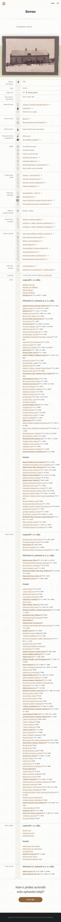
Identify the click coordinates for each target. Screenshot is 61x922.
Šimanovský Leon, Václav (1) (32, 576)
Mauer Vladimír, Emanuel (32, 735)
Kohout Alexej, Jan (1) (30, 688)
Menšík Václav (28, 738)
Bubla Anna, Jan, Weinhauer (32, 849)
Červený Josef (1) (28, 324)
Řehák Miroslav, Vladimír (32, 433)
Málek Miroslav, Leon (30, 486)
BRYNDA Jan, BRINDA (30, 287)
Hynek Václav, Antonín (31, 334)
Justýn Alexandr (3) (29, 665)
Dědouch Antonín (29, 329)
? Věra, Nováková (29, 808)
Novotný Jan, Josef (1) (30, 756)
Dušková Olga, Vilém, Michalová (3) (34, 467)
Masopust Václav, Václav (31, 493)
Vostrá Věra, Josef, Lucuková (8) (33, 813)
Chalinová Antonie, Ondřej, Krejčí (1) (35, 652)
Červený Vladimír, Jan (30, 326)
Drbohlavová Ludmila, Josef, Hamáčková (37, 465)
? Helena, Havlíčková (30, 636)
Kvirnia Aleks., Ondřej (30, 363)
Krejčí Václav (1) (28, 545)
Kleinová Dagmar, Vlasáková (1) (33, 680)
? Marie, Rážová (28, 724)
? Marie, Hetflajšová (30, 719)
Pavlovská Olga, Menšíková (32, 766)
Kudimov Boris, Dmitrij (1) (31, 480)
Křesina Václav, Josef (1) (30, 353)
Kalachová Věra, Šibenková (32, 342)
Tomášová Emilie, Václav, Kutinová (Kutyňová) (39, 792)
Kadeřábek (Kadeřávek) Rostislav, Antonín (38, 337)
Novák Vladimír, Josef (30, 501)
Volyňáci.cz (3, 3)
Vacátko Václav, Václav (30, 441)
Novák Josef (27, 748)
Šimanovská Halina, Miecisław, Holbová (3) (37, 571)
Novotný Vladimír (29, 386)
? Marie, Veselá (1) (28, 730)
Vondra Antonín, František (32, 449)
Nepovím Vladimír (29, 547)
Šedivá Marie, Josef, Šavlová (32, 787)
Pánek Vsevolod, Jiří (30, 394)
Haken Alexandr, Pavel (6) (31, 874)
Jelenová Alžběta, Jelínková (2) (33, 654)
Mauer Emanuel (28, 732)
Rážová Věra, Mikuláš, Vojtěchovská (35, 428)
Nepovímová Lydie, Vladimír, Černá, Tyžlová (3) (38, 373)
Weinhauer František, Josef (32, 859)
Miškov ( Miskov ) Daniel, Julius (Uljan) (37, 368)
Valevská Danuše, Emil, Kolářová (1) (34, 803)
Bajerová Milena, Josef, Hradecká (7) (35, 462)
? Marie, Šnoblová (29, 727)
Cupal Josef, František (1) (31, 599)
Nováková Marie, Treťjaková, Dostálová (37, 550)
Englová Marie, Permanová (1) (33, 623)
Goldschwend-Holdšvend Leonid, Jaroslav (37, 625)
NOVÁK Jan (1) (27, 295)
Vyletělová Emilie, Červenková (34, 527)
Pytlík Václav (27, 771)
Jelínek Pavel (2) (28, 657)
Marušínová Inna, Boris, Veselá (34, 488)
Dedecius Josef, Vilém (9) (31, 560)
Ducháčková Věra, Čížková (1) (32, 615)
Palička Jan (26, 761)
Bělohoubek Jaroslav (30, 594)
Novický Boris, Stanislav (31, 565)
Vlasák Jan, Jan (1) (29, 810)
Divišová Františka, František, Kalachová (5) (37, 610)
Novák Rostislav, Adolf (31, 751)
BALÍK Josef (27, 830)
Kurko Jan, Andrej (29, 360)
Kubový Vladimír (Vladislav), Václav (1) (35, 355)
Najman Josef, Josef (29, 371)
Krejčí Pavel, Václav (29, 696)
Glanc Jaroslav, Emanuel (31, 470)
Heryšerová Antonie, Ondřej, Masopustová (38, 638)
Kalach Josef (27, 670)
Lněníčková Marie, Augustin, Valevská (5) (36, 709)
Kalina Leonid (28, 345)
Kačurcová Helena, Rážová (32, 667)
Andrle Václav (27, 589)
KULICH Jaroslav (29, 833)
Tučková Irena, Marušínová (32, 797)
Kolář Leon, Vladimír (30, 347)
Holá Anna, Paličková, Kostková (34, 646)
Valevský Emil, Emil (30, 525)
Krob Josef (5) (27, 350)
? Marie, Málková (29, 722)
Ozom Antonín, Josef (30, 568)
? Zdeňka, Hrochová (30, 816)
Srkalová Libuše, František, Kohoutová (36, 782)
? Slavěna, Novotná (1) (30, 779)
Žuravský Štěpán (29, 818)
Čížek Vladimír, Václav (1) (31, 605)
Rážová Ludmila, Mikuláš (32, 774)
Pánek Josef (27, 764)
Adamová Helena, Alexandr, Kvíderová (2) (36, 306)
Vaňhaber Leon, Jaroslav (31, 444)
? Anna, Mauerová (29, 591)
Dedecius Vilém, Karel (30, 607)
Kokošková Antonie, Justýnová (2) (34, 691)
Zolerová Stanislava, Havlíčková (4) (34, 452)
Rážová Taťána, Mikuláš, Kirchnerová (36, 423)
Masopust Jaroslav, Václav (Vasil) (34, 491)
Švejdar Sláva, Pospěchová (32, 790)
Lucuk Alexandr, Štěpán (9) (31, 714)
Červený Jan (27, 321)
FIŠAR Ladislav (28, 290)
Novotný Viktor (28, 758)
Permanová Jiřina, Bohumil (32, 504)
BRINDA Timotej (29, 285)
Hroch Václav (27, 649)
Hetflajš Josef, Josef (29, 644)
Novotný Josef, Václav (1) (31, 384)
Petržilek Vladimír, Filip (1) (31, 405)
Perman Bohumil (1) (29, 769)
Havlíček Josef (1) (28, 631)
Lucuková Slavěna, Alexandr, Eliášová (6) (36, 717)
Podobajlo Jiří (27, 407)
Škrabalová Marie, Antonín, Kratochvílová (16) (38, 517)
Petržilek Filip (28, 851)
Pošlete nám (30, 900)
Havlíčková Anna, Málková (32, 633)
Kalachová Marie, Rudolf (31, 478)
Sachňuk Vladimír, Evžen (31, 512)
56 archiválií (47, 275)
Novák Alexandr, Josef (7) (31, 379)
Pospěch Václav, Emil (30, 412)
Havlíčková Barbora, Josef (32, 472)
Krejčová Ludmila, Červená (32, 701)
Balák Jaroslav (28, 308)
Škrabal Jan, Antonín (30, 514)
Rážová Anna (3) (28, 420)
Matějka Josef (27, 366)
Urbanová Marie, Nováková (32, 800)
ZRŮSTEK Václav (28, 836)
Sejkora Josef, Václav (30, 857)
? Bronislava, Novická (30, 597)
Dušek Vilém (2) (28, 620)
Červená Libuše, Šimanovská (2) (33, 319)
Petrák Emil (27, 397)
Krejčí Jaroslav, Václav (30, 693)
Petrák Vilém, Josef (29, 400)
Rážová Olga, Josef (29, 777)
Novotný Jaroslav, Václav (31, 381)
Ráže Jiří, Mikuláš (29, 418)
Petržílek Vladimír (29, 402)
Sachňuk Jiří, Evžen (29, 509)
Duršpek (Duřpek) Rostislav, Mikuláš (36, 563)
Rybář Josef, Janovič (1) (30, 854)
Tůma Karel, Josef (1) (29, 578)
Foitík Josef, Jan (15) (29, 871)
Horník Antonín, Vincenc (31, 542)
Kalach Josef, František (31, 672)
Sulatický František (30, 784)
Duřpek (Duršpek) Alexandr (32, 618)
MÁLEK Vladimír (29, 293)
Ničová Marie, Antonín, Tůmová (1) (34, 743)
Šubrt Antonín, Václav (30, 522)
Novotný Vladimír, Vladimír (33, 389)
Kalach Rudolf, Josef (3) (30, 675)
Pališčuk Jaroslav (29, 392)
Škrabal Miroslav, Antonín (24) (33, 439)
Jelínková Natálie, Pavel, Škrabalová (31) (36, 659)
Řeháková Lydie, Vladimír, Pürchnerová (37, 506)
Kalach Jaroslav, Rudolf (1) (31, 475)
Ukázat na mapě (32, 92)
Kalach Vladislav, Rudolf (31, 677)
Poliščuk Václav (28, 410)
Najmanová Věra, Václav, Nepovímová (36, 740)
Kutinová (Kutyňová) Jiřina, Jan (34, 483)
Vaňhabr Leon (27, 446)
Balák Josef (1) (27, 311)
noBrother (50, 917)
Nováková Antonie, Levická (32, 753)
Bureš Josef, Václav (29, 316)
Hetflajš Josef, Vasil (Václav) (32, 539)
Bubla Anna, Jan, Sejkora (31, 846)
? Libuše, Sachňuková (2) (31, 706)
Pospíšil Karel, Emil (30, 415)
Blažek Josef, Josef (29, 313)
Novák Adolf (27, 745)
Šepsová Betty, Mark (30, 436)
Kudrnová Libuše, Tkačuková (33, 704)
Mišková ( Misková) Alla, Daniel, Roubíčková (39, 496)
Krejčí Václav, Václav (30, 698)
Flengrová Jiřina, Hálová (31, 332)
